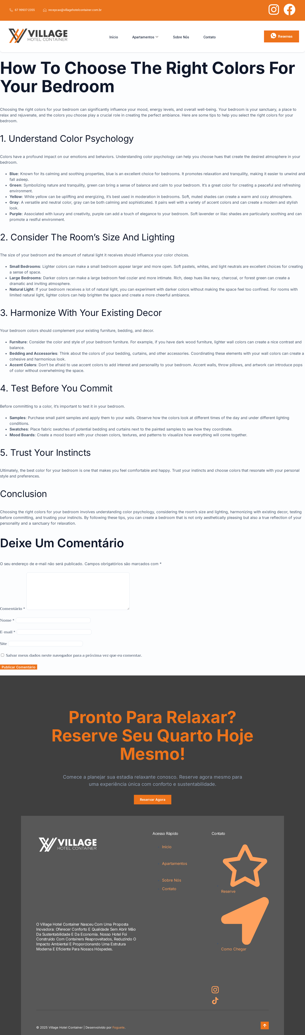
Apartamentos (147, 36)
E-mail (7, 632)
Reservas (281, 36)
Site (3, 643)
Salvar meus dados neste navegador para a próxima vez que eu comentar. (74, 655)
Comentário (12, 608)
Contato (202, 36)
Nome (7, 620)
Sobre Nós (178, 36)
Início (120, 36)
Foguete (118, 1027)
